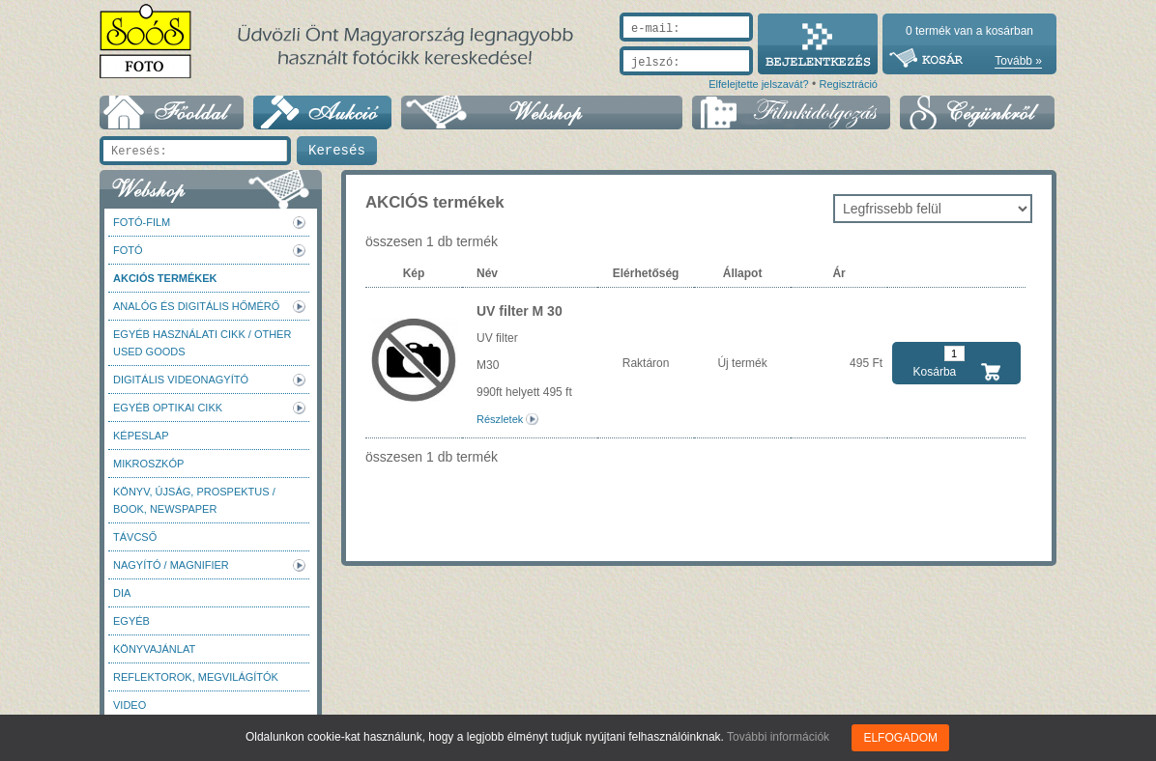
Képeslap (140, 435)
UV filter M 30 (520, 311)
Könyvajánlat (154, 649)
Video (129, 705)
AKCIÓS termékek (165, 278)
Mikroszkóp (148, 463)
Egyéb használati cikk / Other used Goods (202, 342)
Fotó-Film (141, 222)
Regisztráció (848, 84)
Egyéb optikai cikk (167, 407)
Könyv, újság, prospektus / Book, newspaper (194, 500)
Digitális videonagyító (180, 379)
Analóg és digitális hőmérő (196, 306)
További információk (778, 737)
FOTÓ (128, 250)
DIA (121, 593)
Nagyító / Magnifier (171, 565)
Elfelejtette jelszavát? (758, 84)
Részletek (500, 419)
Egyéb (131, 621)
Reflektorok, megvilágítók (195, 677)
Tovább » (1018, 61)
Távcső (135, 537)
